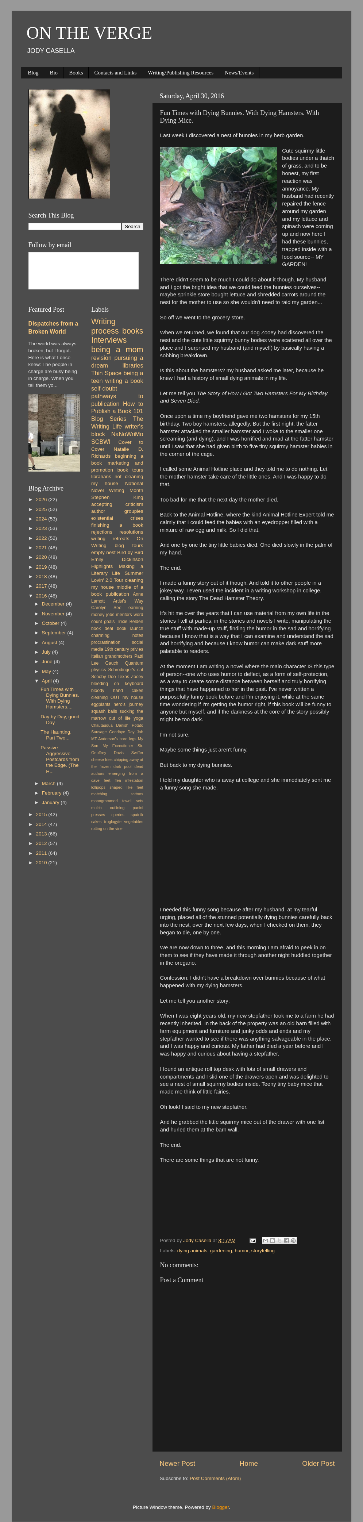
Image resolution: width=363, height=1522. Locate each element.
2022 (42, 538)
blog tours (129, 545)
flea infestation (129, 780)
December (54, 604)
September (54, 632)
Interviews (109, 340)
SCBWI (101, 441)
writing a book (124, 380)
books (132, 330)
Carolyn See (106, 607)
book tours (130, 470)
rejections (101, 532)
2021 (42, 547)
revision (101, 357)
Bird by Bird (130, 552)
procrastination (105, 642)
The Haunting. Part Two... (56, 735)
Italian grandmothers (111, 656)
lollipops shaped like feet (117, 787)
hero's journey (128, 704)
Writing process (105, 326)
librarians (101, 476)
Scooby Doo (103, 676)
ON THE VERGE (89, 32)
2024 (42, 519)
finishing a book (117, 525)
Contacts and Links (115, 73)
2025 (42, 509)
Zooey (137, 676)
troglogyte (112, 821)
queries (117, 814)
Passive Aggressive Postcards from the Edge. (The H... (59, 759)
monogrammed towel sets (117, 801)
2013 (42, 834)
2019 (42, 567)
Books (76, 73)
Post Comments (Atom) (215, 1478)
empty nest (103, 552)
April (47, 681)
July (47, 652)
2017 (42, 586)
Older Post (318, 1463)
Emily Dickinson (117, 559)
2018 (42, 576)
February (52, 793)
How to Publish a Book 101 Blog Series (117, 411)
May (47, 671)
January (51, 802)
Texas (123, 676)
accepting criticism (117, 504)
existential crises (117, 518)
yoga (138, 718)
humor (241, 1250)
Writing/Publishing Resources (180, 73)
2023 (42, 528)
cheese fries (101, 759)
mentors (124, 614)
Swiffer (137, 752)
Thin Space (106, 373)
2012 (42, 843)
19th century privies (124, 649)
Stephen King (117, 497)
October (51, 623)
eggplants (101, 704)
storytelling (263, 1250)
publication (117, 594)
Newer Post (178, 1463)
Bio (54, 73)
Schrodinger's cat (125, 669)
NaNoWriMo (127, 434)
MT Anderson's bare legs (113, 739)
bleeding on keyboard (117, 683)
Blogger (220, 1507)
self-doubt (104, 388)
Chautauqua (102, 725)
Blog (33, 73)
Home (249, 1463)
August (50, 642)
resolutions (131, 532)
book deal (102, 628)
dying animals (192, 1250)
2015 (42, 814)
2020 (42, 557)
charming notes (117, 635)
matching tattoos (117, 794)
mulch (96, 808)
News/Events (239, 73)
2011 (42, 853)
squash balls (104, 711)
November (54, 613)
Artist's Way (128, 601)
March (49, 783)
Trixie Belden (130, 621)
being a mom (117, 349)
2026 (42, 499)
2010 (42, 862)
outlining (117, 808)
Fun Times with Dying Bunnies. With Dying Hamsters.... (59, 698)
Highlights (102, 566)
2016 (42, 596)
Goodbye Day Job (126, 732)
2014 (42, 824)
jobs (110, 614)
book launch (130, 628)
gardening (221, 1250)
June (48, 661)
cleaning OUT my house (117, 697)
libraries (133, 365)
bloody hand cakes (117, 690)
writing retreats (110, 538)
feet (107, 780)
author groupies (117, 511)
